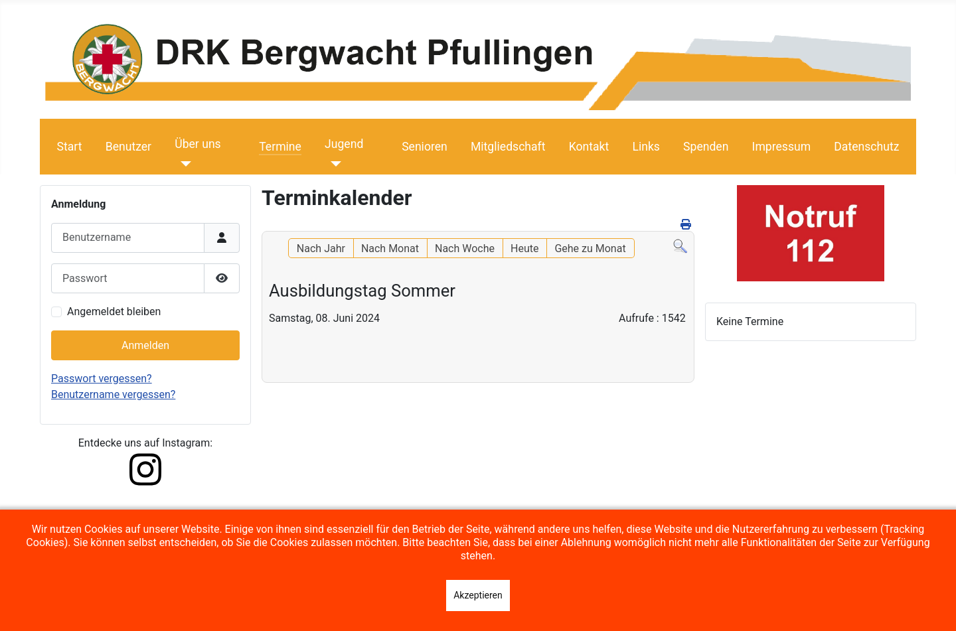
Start (69, 146)
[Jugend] (333, 164)
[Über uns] (183, 164)
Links (645, 146)
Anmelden (145, 345)
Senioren (424, 146)
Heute (524, 248)
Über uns (197, 144)
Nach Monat (390, 248)
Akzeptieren (478, 595)
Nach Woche (465, 248)
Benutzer (128, 146)
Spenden (705, 146)
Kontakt (589, 146)
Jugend (344, 144)
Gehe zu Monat (589, 248)
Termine (280, 146)
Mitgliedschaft (508, 146)
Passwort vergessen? (101, 378)
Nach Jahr (321, 248)
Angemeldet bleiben (114, 311)
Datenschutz (866, 146)
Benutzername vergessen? (113, 394)
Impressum (781, 146)
